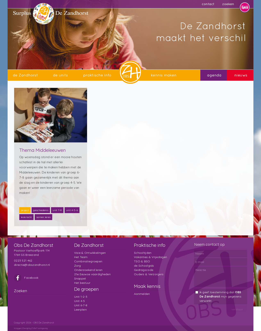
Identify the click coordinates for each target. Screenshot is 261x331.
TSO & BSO (142, 261)
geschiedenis (40, 210)
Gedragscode (143, 270)
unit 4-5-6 (72, 210)
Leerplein (80, 309)
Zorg (77, 265)
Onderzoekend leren (88, 270)
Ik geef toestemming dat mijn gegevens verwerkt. (220, 296)
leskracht (26, 217)
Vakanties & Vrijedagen (150, 257)
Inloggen (17, 328)
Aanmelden (142, 294)
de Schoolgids (144, 265)
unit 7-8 (57, 210)
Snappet (80, 278)
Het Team (81, 257)
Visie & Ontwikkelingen (90, 253)
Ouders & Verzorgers (148, 274)
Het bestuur (82, 283)
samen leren (43, 217)
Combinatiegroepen (88, 261)
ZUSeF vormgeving (39, 328)
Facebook (26, 278)
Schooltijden (142, 253)
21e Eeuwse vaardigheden (92, 274)
